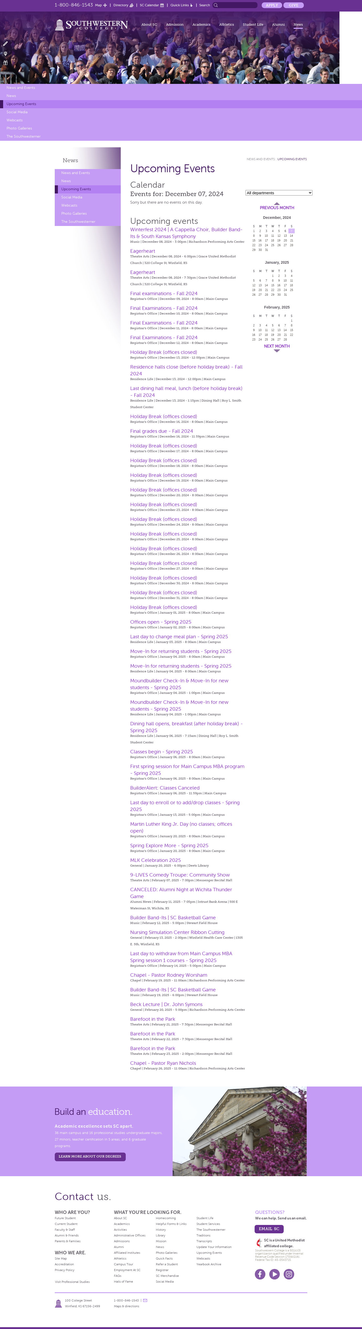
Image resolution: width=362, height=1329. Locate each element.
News (298, 24)
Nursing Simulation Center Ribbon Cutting (177, 932)
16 (260, 240)
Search (204, 5)
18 (272, 240)
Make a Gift (8, 63)
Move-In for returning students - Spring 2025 (181, 651)
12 (279, 235)
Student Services (208, 1224)
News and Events (21, 88)
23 (260, 245)
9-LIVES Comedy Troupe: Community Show (180, 875)
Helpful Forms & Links (171, 1224)
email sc (269, 1229)
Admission (175, 24)
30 (260, 249)
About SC (149, 24)
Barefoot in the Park (152, 1019)
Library (160, 1235)
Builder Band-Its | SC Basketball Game (173, 917)
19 (279, 240)
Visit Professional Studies (72, 1282)
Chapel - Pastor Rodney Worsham (168, 975)
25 (272, 245)
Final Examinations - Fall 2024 (164, 308)
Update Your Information (214, 1247)
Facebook (260, 1274)
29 (254, 249)
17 (266, 240)
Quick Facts (164, 1258)
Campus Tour (123, 1264)
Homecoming (166, 1218)
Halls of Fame (123, 1281)
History (161, 1229)
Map (98, 5)
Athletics (226, 24)
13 (285, 235)
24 (266, 245)
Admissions (122, 1241)
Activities (120, 1229)
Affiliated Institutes (127, 1253)
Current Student (66, 1224)
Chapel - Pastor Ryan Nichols (163, 1063)
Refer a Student (167, 1264)
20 (285, 240)
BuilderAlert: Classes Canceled (165, 788)
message (145, 1300)
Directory (120, 5)
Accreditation (64, 1264)
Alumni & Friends (67, 1235)
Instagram (289, 1274)
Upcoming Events (21, 104)
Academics (201, 24)
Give (293, 5)
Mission (161, 1241)
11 (272, 235)
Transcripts (204, 1241)
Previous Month (277, 208)
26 (279, 245)
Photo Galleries (19, 128)
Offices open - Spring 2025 (160, 622)
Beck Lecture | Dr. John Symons (166, 1004)
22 (253, 245)
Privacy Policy (64, 1270)
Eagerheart (142, 251)
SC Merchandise (167, 1276)
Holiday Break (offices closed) (163, 352)
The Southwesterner (24, 136)
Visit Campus (8, 53)
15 (254, 240)
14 (291, 235)
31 (266, 249)
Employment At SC (127, 1270)
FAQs (117, 1276)
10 (266, 235)
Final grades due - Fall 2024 (161, 431)
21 (291, 240)
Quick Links (180, 5)
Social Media (17, 112)
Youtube (274, 1274)
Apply (272, 5)
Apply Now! (8, 44)
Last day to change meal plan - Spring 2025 (179, 636)
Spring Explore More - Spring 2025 (169, 845)
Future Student (65, 1218)
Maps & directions (126, 1306)
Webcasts (15, 120)
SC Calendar (149, 5)
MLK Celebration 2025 (155, 860)
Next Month (277, 346)
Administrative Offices (129, 1235)
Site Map (61, 1258)
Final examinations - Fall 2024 (164, 293)
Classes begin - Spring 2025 (161, 751)
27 (285, 245)
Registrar (162, 1270)
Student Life (253, 24)
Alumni (278, 24)
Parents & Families (67, 1241)
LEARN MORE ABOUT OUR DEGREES (90, 1156)
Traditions (203, 1235)
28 (291, 245)
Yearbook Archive (208, 1264)
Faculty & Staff (65, 1229)
